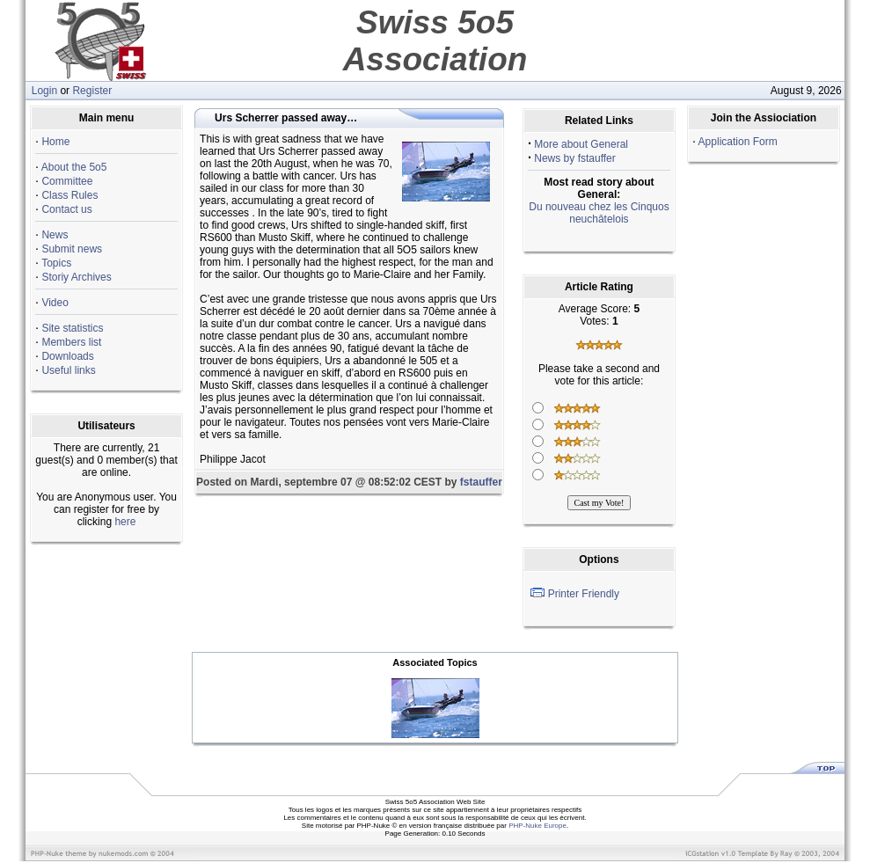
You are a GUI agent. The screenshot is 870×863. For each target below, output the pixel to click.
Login (44, 90)
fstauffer (481, 482)
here (124, 522)
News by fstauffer (574, 158)
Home (55, 141)
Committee (66, 181)
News (54, 235)
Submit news (71, 249)
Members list (71, 342)
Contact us (66, 209)
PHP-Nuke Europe (537, 826)
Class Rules (69, 195)
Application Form (738, 141)
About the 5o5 (74, 167)
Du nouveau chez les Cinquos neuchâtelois (599, 213)
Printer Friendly (583, 594)
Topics (56, 263)
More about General (581, 144)
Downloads (67, 356)
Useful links (68, 370)
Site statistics (72, 328)
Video (54, 302)
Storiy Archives (76, 277)
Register (92, 90)
